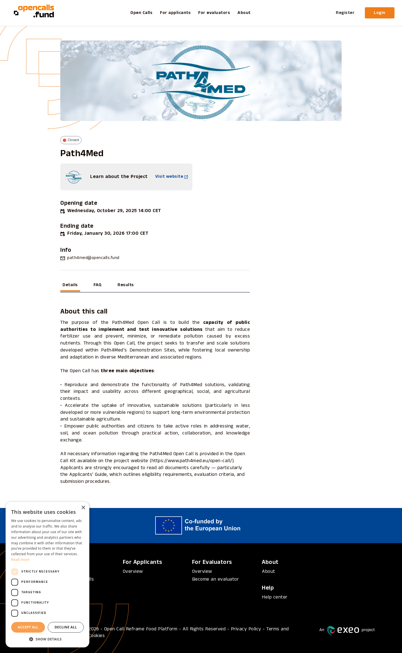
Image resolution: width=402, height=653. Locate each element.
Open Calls (141, 13)
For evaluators (214, 13)
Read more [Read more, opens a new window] (20, 559)
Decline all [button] (66, 627)
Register (345, 13)
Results (126, 285)
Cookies (96, 635)
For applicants (175, 13)
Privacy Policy (246, 629)
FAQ (98, 285)
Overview (133, 571)
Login (380, 13)
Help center (275, 597)
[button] (47, 639)
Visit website (171, 177)
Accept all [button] (28, 627)
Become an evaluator (215, 579)
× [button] (83, 508)
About (244, 13)
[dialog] (47, 574)
